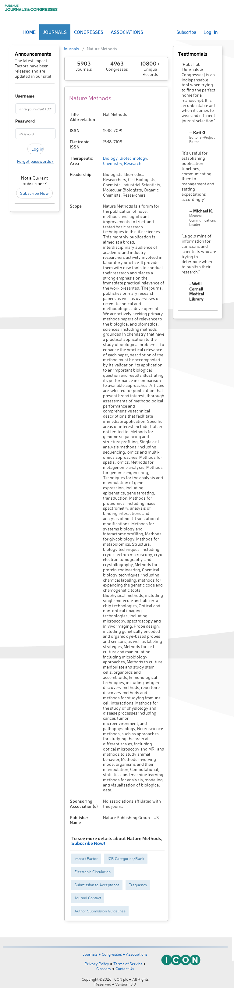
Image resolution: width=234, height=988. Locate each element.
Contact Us (124, 968)
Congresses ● (114, 954)
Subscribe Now (34, 193)
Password (17, 121)
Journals (71, 48)
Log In (211, 32)
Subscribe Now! (88, 843)
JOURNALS (55, 32)
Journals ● (92, 954)
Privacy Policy (97, 963)
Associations (136, 954)
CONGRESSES (88, 32)
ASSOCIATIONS (127, 32)
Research (132, 163)
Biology (110, 158)
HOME (29, 32)
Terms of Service (128, 963)
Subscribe (186, 32)
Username (17, 96)
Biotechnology (133, 158)
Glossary (103, 968)
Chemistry (112, 163)
